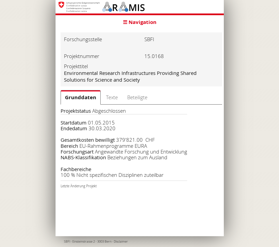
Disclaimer (121, 242)
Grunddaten (80, 97)
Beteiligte (137, 97)
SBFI (67, 242)
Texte (112, 97)
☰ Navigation (139, 22)
